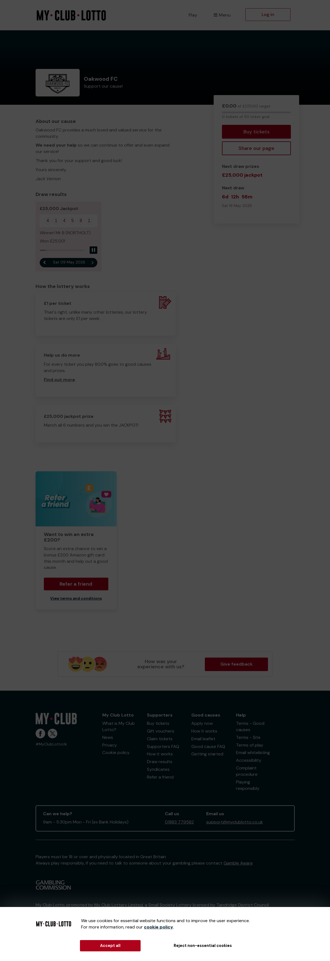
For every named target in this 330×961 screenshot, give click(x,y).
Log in (268, 14)
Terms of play (249, 745)
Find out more (59, 380)
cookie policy (158, 927)
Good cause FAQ (208, 746)
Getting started (207, 754)
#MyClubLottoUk (51, 744)
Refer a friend (76, 584)
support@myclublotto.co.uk (234, 822)
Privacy (109, 745)
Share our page (256, 148)
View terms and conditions (76, 598)
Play (193, 15)
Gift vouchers (160, 731)
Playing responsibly (247, 785)
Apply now (202, 723)
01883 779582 (179, 822)
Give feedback (236, 664)
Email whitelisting (253, 752)
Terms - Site (248, 737)
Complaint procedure (246, 771)
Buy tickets (256, 131)
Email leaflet (203, 739)
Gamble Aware (238, 863)
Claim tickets (160, 739)
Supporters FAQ (163, 746)
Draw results (159, 762)
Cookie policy (116, 752)
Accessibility (248, 760)
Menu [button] (222, 15)
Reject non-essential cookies (203, 945)
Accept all (110, 945)
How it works (160, 754)
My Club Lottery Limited (118, 905)
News (107, 737)
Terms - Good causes (250, 726)
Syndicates (158, 769)
